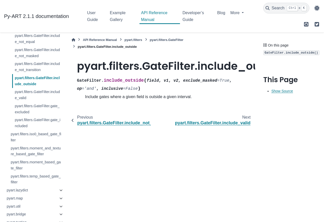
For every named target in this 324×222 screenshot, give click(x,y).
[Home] (73, 39)
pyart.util (13, 206)
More (235, 13)
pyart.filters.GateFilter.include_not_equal (37, 39)
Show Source (282, 91)
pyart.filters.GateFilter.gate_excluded (37, 109)
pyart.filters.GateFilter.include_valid (37, 95)
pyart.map (15, 198)
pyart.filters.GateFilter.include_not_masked (37, 53)
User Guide (92, 16)
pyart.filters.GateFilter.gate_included (37, 123)
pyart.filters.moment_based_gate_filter (36, 165)
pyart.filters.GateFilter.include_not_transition (37, 67)
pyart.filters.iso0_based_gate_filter (36, 137)
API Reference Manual (154, 16)
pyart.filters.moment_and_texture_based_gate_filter (36, 151)
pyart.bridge (16, 214)
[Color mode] (317, 8)
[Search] (286, 8)
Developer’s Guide (193, 16)
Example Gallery (118, 16)
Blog (221, 13)
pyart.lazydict (17, 190)
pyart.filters (133, 40)
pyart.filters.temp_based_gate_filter (36, 179)
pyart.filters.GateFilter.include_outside (37, 81)
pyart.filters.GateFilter (167, 40)
